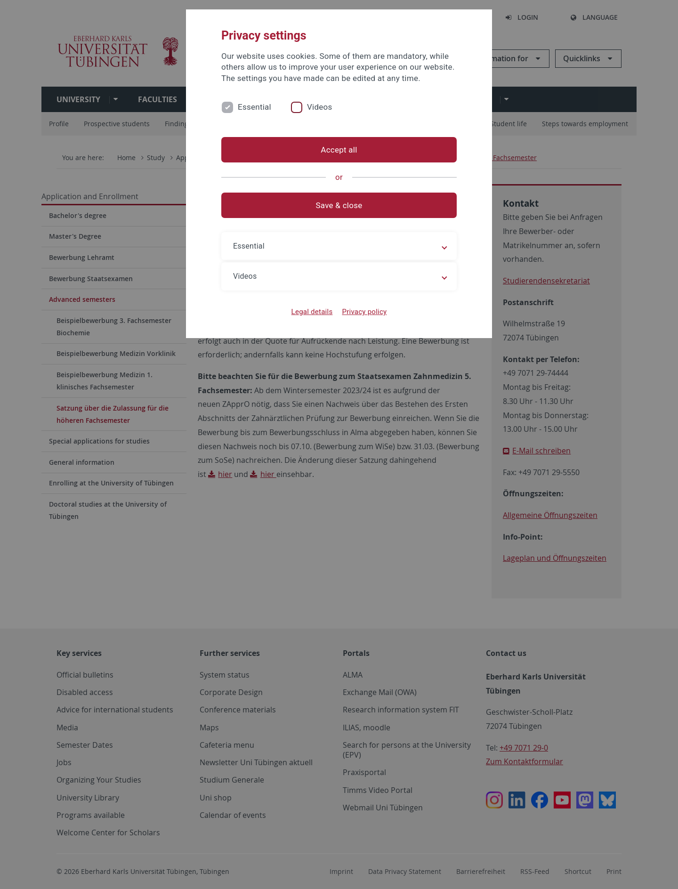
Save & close (339, 205)
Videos (319, 107)
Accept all (339, 149)
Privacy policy (364, 311)
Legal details (312, 311)
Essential (254, 107)
